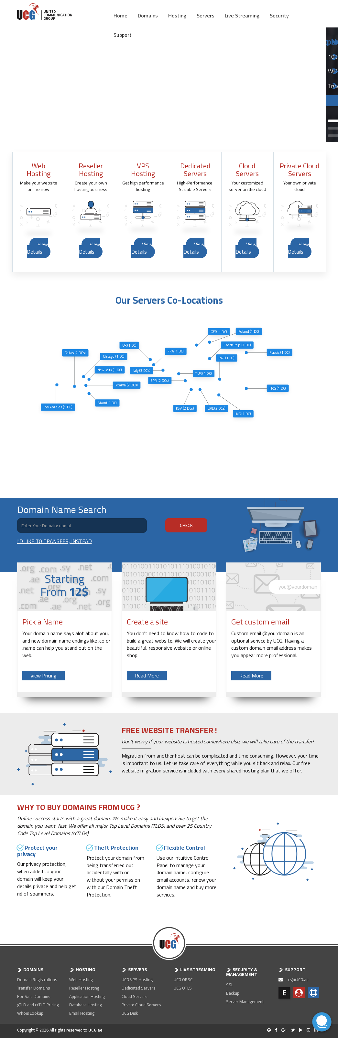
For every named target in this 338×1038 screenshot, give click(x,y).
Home (120, 15)
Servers (205, 15)
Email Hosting (81, 1013)
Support (123, 34)
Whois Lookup (30, 1013)
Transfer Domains (33, 988)
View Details (37, 248)
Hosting (177, 15)
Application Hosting (87, 996)
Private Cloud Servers (141, 1005)
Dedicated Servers (138, 988)
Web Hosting (81, 979)
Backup (232, 993)
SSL (229, 985)
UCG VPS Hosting (137, 979)
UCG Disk (130, 1013)
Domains (148, 15)
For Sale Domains (33, 996)
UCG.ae (95, 1030)
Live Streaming (242, 15)
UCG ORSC (183, 979)
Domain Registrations (37, 979)
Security (279, 15)
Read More (147, 675)
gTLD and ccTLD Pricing (38, 1005)
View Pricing (43, 675)
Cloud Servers (134, 996)
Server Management (245, 1001)
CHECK (186, 525)
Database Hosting (85, 1005)
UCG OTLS (183, 988)
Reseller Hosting (84, 988)
